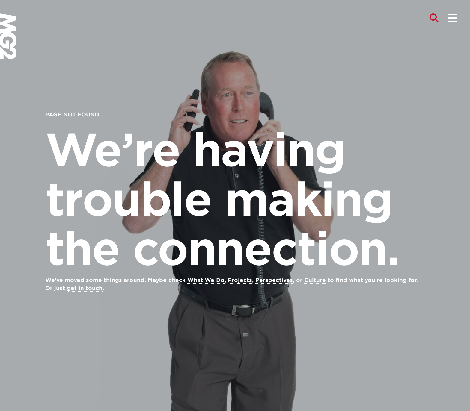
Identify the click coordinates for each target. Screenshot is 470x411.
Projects (240, 280)
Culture (315, 280)
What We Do (206, 280)
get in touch (85, 288)
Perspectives (274, 280)
